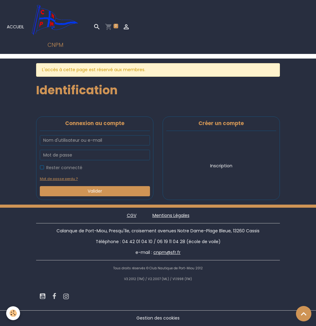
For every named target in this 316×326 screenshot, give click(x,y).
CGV (131, 215)
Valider (95, 191)
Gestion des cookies (158, 318)
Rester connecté (64, 168)
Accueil (15, 27)
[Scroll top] (303, 313)
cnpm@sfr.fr (167, 252)
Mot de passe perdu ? (59, 178)
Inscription (221, 166)
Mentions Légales (170, 215)
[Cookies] (13, 313)
